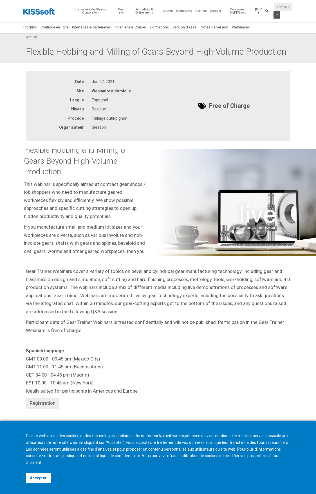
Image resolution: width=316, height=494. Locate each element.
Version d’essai (184, 27)
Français (283, 7)
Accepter (38, 478)
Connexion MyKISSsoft (238, 11)
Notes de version (214, 27)
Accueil (31, 37)
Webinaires (241, 27)
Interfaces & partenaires (91, 27)
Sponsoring (184, 11)
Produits (30, 27)
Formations (159, 27)
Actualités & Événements (144, 11)
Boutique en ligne (55, 27)
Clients (168, 11)
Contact (215, 11)
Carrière (201, 11)
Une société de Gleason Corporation (90, 11)
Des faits (121, 11)
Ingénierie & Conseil (131, 27)
